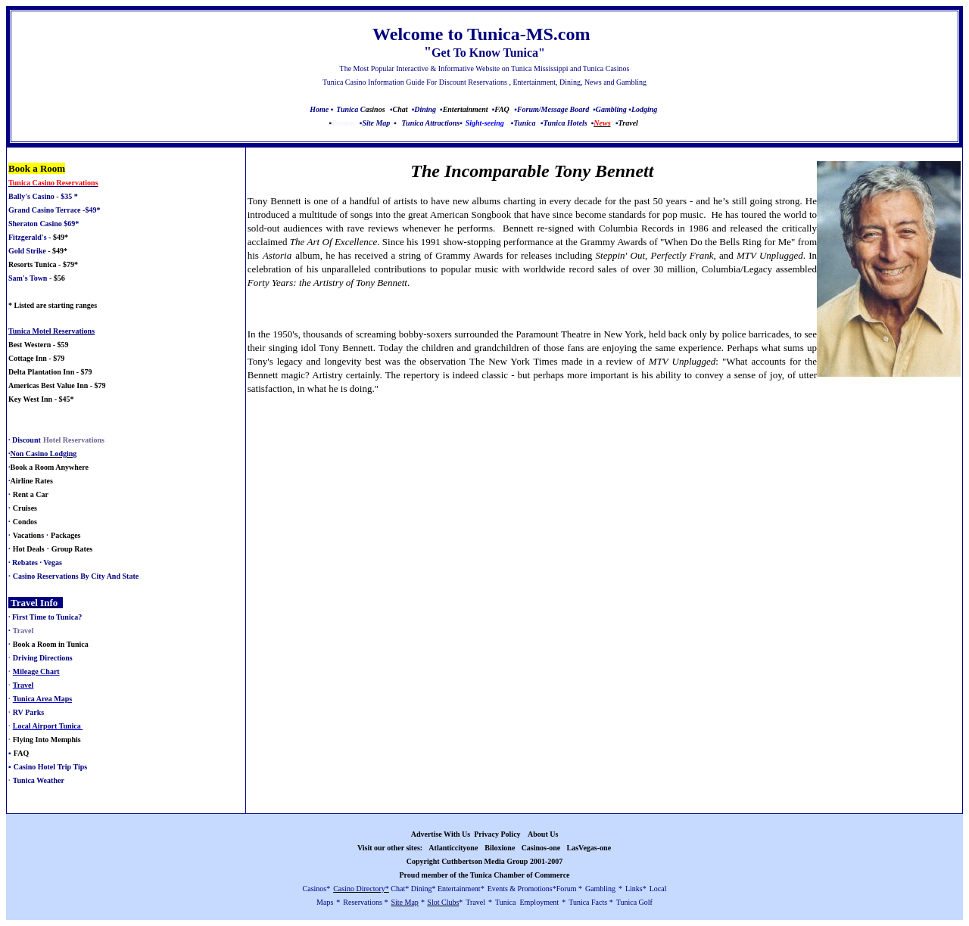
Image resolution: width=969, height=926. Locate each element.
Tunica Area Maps (42, 698)
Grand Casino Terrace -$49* (54, 210)
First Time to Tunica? (47, 617)
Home (319, 109)
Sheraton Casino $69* (43, 223)
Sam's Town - (29, 278)
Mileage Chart (36, 671)
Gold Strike (27, 251)
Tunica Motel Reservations (51, 331)
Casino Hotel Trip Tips (50, 767)
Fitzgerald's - (29, 237)
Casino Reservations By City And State (76, 576)
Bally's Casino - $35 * (43, 196)
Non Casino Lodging (44, 453)
